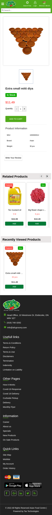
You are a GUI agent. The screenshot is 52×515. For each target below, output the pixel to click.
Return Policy (9, 347)
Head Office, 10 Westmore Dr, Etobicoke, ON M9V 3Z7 (26, 316)
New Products (9, 435)
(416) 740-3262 (12, 322)
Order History (9, 468)
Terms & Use (9, 352)
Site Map (7, 455)
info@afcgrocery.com (15, 327)
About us (7, 426)
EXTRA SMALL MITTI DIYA (15, 273)
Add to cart (15, 119)
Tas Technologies (31, 511)
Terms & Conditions (12, 343)
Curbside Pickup (10, 398)
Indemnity (7, 365)
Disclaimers (8, 356)
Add (14, 224)
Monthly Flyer (9, 407)
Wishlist (6, 459)
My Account (8, 464)
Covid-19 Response (12, 389)
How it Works (9, 385)
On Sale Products (11, 440)
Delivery (6, 402)
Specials (7, 431)
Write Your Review (13, 158)
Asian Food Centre (38, 508)
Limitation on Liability (12, 369)
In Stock (11, 95)
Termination (8, 361)
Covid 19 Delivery (11, 393)
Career (6, 422)
